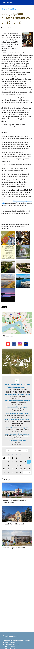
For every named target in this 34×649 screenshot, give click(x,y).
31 (21, 472)
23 (16, 469)
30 (8, 458)
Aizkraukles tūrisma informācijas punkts (17, 394)
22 (12, 469)
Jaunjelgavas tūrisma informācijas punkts (17, 400)
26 (29, 469)
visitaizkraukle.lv (6, 2)
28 (8, 472)
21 (8, 469)
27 (4, 472)
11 (25, 461)
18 (25, 465)
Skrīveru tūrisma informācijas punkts (17, 413)
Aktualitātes (12, 9)
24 (21, 469)
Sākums (4, 9)
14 (8, 465)
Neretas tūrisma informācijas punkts (17, 428)
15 (12, 465)
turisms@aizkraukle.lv (12, 644)
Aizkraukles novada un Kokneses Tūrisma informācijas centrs (17, 386)
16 (16, 465)
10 (21, 461)
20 (4, 469)
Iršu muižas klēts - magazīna (17, 440)
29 (4, 458)
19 (29, 465)
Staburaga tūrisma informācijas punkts (17, 419)
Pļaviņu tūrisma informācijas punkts (17, 407)
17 (21, 465)
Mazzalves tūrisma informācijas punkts (17, 434)
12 (29, 461)
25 (25, 469)
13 (4, 465)
